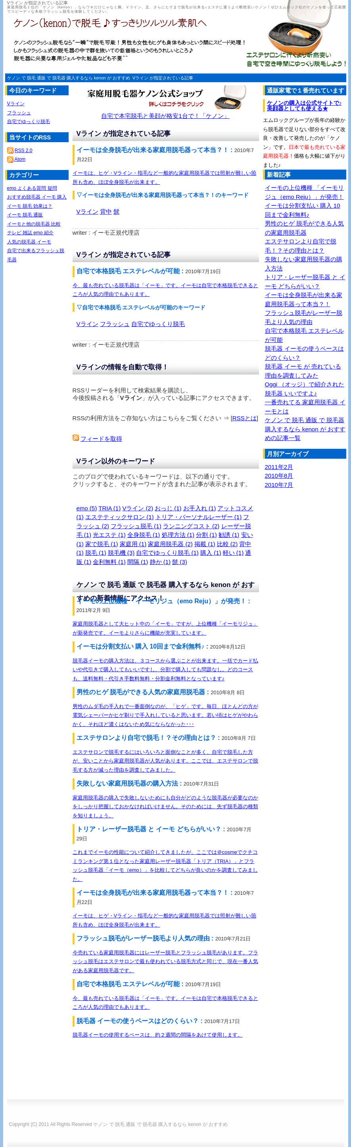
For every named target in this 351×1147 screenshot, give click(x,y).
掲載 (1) (204, 544)
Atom (19, 159)
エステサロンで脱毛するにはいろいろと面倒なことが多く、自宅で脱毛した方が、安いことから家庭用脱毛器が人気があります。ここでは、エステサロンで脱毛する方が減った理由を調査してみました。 (165, 761)
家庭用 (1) (133, 544)
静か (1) (160, 561)
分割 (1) (206, 534)
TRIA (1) (109, 508)
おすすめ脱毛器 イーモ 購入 (37, 197)
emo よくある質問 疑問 (32, 188)
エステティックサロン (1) (119, 517)
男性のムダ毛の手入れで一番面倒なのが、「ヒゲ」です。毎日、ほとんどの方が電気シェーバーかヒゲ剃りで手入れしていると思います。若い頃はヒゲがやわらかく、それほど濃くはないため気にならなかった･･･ (165, 715)
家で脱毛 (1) (101, 544)
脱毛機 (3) (121, 552)
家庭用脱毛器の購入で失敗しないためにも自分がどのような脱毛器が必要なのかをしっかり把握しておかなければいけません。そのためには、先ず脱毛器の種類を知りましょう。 (165, 807)
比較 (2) (227, 544)
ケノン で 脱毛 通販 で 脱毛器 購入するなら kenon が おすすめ (68, 77)
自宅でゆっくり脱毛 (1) (167, 552)
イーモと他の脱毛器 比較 (34, 224)
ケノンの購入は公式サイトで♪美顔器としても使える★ (304, 106)
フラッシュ (115, 324)
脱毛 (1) (95, 552)
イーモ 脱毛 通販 (25, 215)
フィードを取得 (101, 438)
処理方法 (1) (178, 534)
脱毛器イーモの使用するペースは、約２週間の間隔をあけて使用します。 (158, 1035)
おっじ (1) (168, 508)
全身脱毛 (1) (143, 534)
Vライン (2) (137, 508)
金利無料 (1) (109, 561)
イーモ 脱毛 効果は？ (30, 206)
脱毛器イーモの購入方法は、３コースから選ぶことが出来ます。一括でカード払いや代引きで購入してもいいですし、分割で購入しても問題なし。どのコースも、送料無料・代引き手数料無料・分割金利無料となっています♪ (165, 670)
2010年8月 (279, 475)
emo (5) (87, 508)
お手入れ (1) (199, 508)
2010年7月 (279, 484)
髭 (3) (179, 561)
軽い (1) (233, 552)
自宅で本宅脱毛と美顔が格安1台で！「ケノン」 (165, 115)
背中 (106, 211)
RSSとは (244, 418)
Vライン (87, 211)
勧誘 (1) (229, 534)
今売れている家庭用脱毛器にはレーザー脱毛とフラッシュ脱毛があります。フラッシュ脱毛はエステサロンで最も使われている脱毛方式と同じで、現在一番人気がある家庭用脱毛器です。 (165, 961)
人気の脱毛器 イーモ (29, 242)
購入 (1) (210, 552)
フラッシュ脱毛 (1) (136, 526)
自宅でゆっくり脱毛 (158, 324)
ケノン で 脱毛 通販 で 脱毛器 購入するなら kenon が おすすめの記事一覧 (305, 429)
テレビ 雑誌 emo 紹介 (30, 233)
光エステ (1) (109, 534)
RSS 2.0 (24, 150)
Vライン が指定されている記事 (162, 77)
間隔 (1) (137, 561)
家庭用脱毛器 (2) (170, 544)
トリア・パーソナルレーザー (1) (198, 517)
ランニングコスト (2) (191, 526)
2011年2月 (279, 466)
